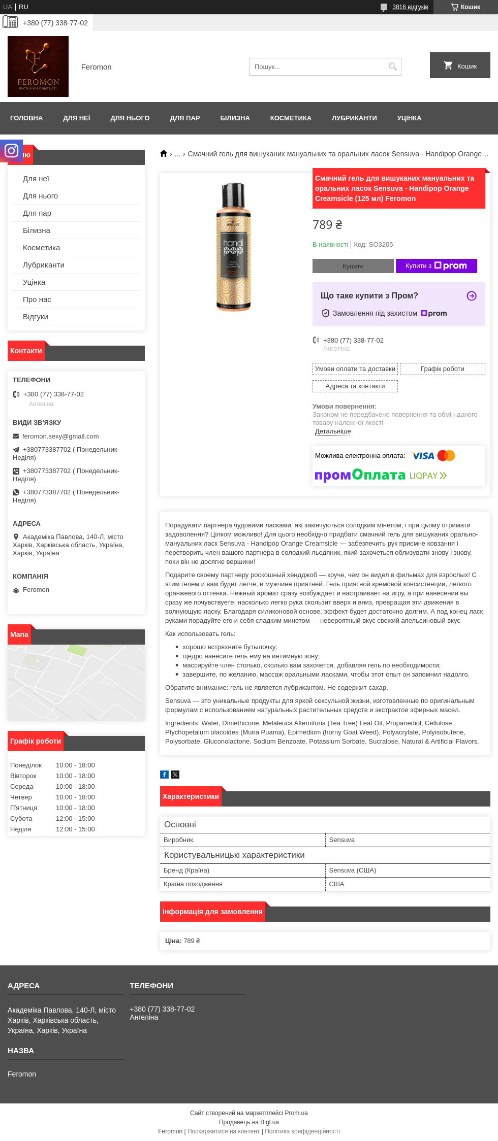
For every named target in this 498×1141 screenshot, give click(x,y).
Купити (353, 266)
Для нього (129, 118)
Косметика (291, 118)
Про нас (37, 299)
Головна (26, 118)
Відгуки (35, 316)
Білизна (235, 118)
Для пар (185, 118)
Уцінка (409, 118)
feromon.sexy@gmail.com (60, 436)
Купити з (436, 266)
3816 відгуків (410, 7)
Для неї (76, 118)
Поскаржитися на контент (224, 1131)
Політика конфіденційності (302, 1131)
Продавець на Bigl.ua (249, 1122)
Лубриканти (354, 118)
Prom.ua (296, 1113)
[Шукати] (392, 67)
